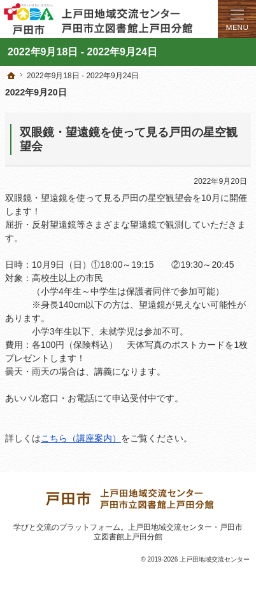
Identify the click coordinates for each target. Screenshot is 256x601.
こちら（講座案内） (81, 438)
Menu (237, 19)
